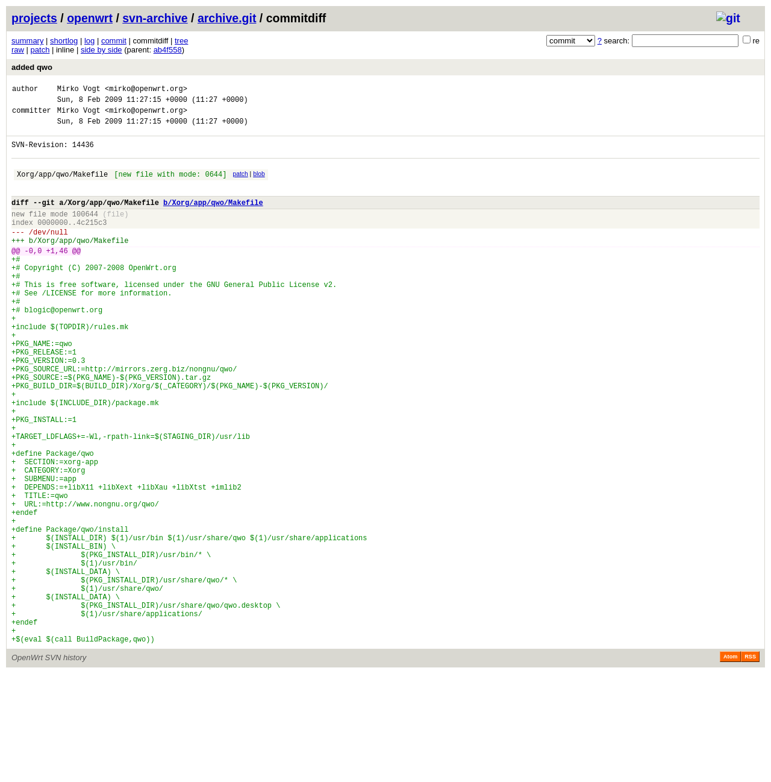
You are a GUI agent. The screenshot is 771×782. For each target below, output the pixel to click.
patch (40, 49)
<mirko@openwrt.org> (146, 90)
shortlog (64, 40)
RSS (750, 765)
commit (113, 40)
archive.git (227, 18)
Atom (730, 765)
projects (34, 18)
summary (27, 40)
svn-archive (154, 18)
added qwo (31, 67)
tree (181, 40)
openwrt (90, 18)
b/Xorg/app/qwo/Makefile (213, 218)
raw (17, 49)
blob (259, 184)
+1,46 (57, 276)
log (89, 40)
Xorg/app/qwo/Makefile (62, 186)
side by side (101, 49)
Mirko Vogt (79, 90)
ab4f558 (168, 49)
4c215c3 (91, 242)
